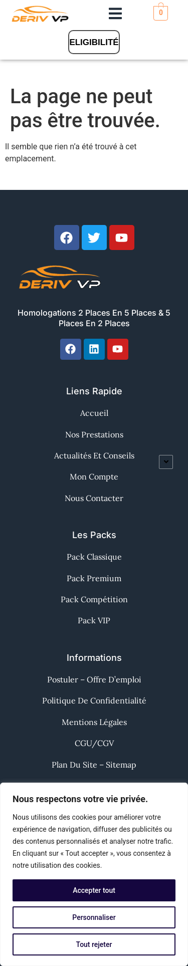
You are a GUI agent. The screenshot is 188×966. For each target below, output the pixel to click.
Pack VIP (94, 620)
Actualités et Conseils (94, 455)
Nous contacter (94, 498)
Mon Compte (94, 476)
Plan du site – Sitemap (94, 765)
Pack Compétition (94, 599)
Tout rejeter (94, 944)
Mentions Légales (94, 722)
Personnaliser (93, 917)
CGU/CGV (94, 743)
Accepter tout (94, 890)
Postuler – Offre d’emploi (94, 679)
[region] (94, 874)
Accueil (94, 413)
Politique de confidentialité (94, 700)
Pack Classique (94, 557)
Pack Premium (94, 578)
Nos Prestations (94, 434)
